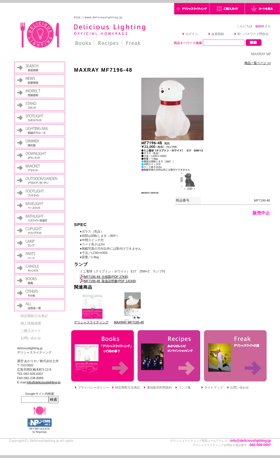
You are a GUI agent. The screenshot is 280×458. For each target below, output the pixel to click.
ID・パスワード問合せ (253, 34)
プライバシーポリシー (93, 387)
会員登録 (217, 34)
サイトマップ (213, 387)
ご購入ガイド (31, 331)
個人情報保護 (31, 323)
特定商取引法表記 (34, 316)
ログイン (191, 34)
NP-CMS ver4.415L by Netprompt (39, 430)
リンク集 (184, 387)
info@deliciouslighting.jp (43, 382)
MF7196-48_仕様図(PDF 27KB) (104, 276)
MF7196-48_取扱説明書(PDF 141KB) (108, 281)
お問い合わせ (31, 338)
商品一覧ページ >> (257, 63)
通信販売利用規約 (159, 387)
